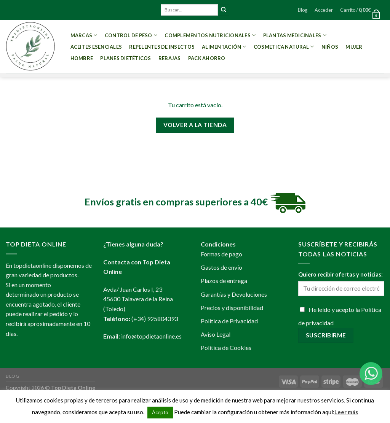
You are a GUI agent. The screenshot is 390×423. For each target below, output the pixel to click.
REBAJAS (169, 58)
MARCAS (84, 35)
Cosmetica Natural (284, 46)
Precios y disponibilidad (232, 307)
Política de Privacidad (229, 320)
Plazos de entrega (224, 280)
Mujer (353, 47)
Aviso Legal (215, 334)
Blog (302, 10)
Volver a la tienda (195, 124)
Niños (329, 47)
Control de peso (131, 35)
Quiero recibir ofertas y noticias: (340, 274)
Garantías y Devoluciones (234, 294)
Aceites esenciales (96, 47)
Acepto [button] (160, 412)
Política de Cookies (226, 347)
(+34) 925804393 (154, 318)
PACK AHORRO (206, 58)
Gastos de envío (221, 267)
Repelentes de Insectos (162, 47)
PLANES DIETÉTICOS (125, 58)
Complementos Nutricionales (210, 35)
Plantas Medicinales (294, 35)
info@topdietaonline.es (151, 336)
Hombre (81, 58)
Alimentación (224, 46)
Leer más (346, 412)
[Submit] (223, 10)
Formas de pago (221, 254)
